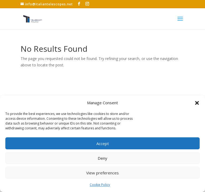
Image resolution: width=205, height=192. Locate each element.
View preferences (102, 172)
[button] (197, 103)
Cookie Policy (100, 184)
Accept (102, 143)
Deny (102, 158)
